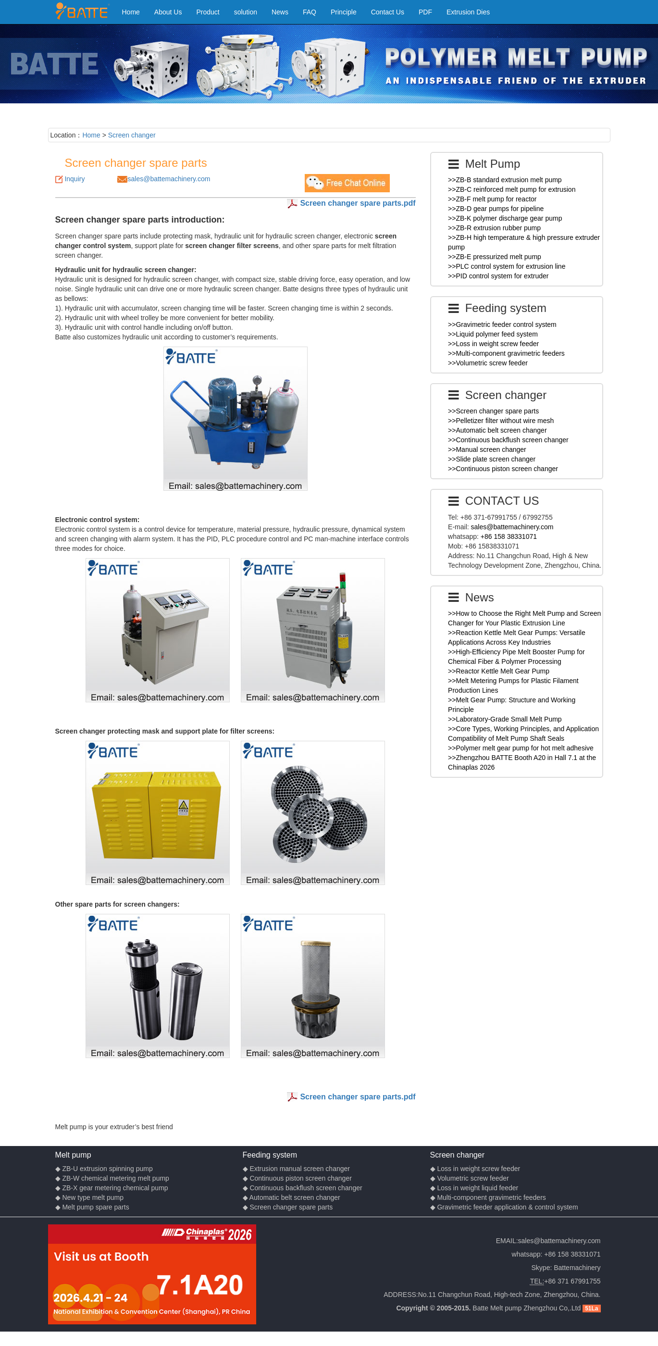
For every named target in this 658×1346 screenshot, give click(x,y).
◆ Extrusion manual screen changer (296, 1168)
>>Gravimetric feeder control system (502, 324)
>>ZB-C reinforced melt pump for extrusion (511, 189)
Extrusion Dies (468, 12)
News (280, 12)
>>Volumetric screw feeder (488, 363)
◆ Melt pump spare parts (92, 1207)
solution (245, 12)
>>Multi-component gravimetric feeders (506, 353)
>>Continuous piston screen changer (503, 469)
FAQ (309, 12)
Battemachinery (577, 1267)
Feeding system (270, 1154)
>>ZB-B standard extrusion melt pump (505, 180)
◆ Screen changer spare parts (288, 1207)
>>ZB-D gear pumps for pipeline (496, 208)
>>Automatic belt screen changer (497, 430)
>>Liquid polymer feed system (493, 334)
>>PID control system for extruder (498, 276)
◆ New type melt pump (89, 1197)
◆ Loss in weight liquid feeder (474, 1188)
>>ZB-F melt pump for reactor (492, 199)
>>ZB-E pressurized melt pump (494, 257)
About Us (168, 12)
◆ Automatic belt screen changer (291, 1197)
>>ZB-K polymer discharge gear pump (505, 218)
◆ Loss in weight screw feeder (475, 1168)
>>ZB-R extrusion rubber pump (494, 228)
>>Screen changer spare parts (493, 411)
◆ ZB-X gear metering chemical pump (111, 1188)
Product (207, 12)
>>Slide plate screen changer (491, 459)
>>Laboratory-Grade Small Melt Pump (505, 719)
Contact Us (387, 12)
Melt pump (73, 1154)
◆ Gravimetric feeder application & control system (504, 1207)
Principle (344, 12)
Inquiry (74, 179)
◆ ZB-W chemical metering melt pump (112, 1178)
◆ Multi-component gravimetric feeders (488, 1197)
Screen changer (132, 135)
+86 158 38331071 (509, 536)
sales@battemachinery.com (168, 179)
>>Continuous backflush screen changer (508, 440)
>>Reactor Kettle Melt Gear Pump (498, 671)
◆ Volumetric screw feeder (469, 1178)
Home (131, 12)
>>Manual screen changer (487, 449)
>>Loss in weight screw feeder (493, 344)
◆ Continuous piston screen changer (297, 1178)
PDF (425, 12)
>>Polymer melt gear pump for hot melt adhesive (521, 748)
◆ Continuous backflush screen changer (302, 1188)
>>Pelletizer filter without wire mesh (501, 420)
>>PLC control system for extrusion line (506, 266)
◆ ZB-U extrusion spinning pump (104, 1168)
